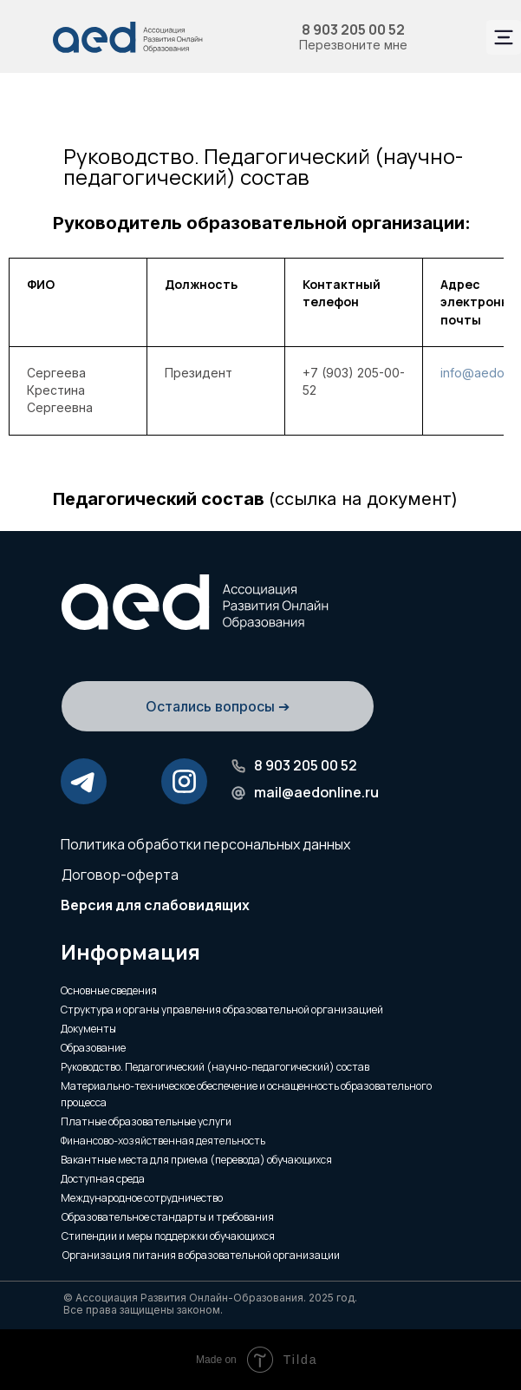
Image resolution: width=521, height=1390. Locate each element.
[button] (218, 735)
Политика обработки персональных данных (205, 844)
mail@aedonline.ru (316, 792)
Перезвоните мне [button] (353, 45)
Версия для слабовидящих (155, 905)
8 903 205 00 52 (353, 29)
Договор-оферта (120, 874)
